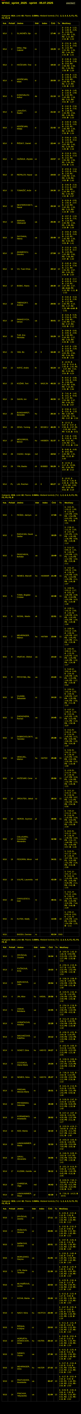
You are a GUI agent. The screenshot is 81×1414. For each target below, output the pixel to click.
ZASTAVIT (70, 3)
